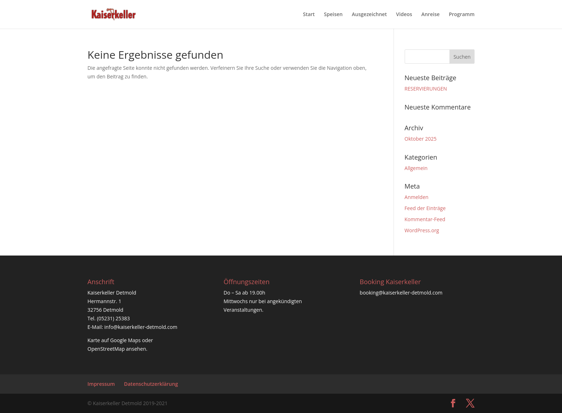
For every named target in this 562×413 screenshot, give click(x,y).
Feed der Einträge (425, 208)
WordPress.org (422, 230)
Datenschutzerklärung (151, 383)
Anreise (430, 15)
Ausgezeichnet (369, 15)
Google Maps (125, 340)
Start (309, 15)
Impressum (101, 383)
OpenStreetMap (106, 348)
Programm (462, 15)
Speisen (333, 15)
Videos (404, 15)
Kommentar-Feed (425, 219)
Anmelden (417, 197)
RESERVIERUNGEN (426, 88)
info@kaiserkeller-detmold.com (140, 327)
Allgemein (416, 168)
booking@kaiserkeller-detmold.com (401, 292)
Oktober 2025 (421, 138)
